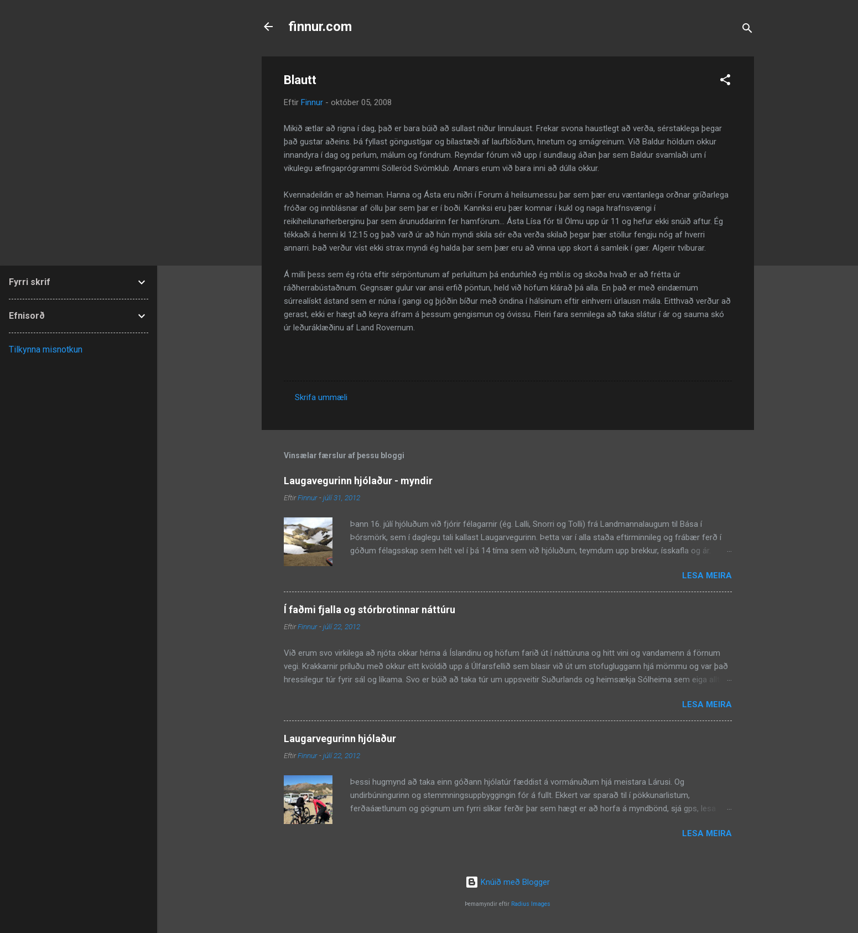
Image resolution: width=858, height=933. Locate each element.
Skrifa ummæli (321, 397)
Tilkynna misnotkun (45, 349)
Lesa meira (707, 575)
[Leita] (747, 30)
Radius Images (530, 904)
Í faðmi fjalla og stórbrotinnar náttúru (369, 609)
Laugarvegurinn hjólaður (340, 738)
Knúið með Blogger (507, 882)
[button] (725, 81)
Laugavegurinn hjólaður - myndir (358, 480)
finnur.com (320, 26)
